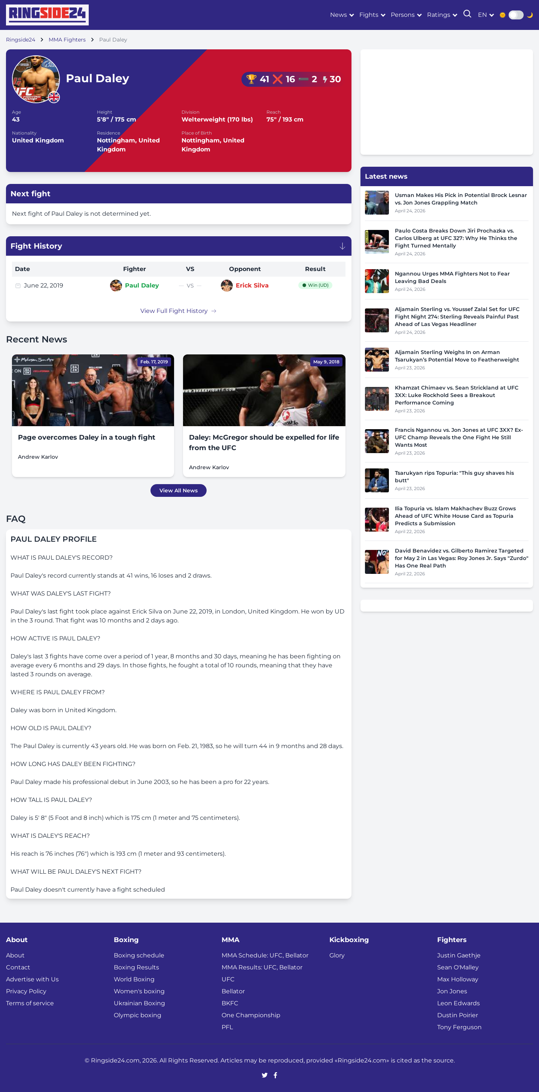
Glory (337, 955)
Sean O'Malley (458, 967)
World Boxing (134, 979)
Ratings (438, 14)
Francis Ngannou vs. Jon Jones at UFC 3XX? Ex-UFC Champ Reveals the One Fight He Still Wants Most (459, 437)
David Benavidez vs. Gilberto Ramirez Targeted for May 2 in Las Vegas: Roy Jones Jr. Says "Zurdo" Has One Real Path (462, 558)
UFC (228, 979)
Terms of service (30, 1003)
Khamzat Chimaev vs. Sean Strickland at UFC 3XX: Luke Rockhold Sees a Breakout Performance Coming (456, 395)
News (338, 14)
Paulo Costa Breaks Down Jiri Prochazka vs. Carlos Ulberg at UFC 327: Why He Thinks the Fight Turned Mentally (456, 238)
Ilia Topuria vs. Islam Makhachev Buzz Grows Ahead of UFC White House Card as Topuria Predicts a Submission (455, 516)
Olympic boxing (137, 1015)
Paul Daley (142, 285)
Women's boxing (139, 991)
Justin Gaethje (459, 955)
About (15, 955)
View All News (178, 490)
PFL (227, 1027)
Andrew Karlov (38, 456)
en (482, 14)
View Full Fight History (178, 310)
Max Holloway (457, 979)
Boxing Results (136, 967)
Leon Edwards (458, 1003)
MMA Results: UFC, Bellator (262, 967)
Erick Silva (252, 285)
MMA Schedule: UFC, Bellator (265, 955)
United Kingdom (38, 140)
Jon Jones (452, 991)
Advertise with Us (32, 979)
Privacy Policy (26, 991)
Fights (368, 14)
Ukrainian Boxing (139, 1003)
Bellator (233, 991)
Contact (18, 967)
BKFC (230, 1003)
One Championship (251, 1015)
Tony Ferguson (459, 1027)
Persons (403, 14)
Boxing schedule (139, 955)
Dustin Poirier (457, 1015)
